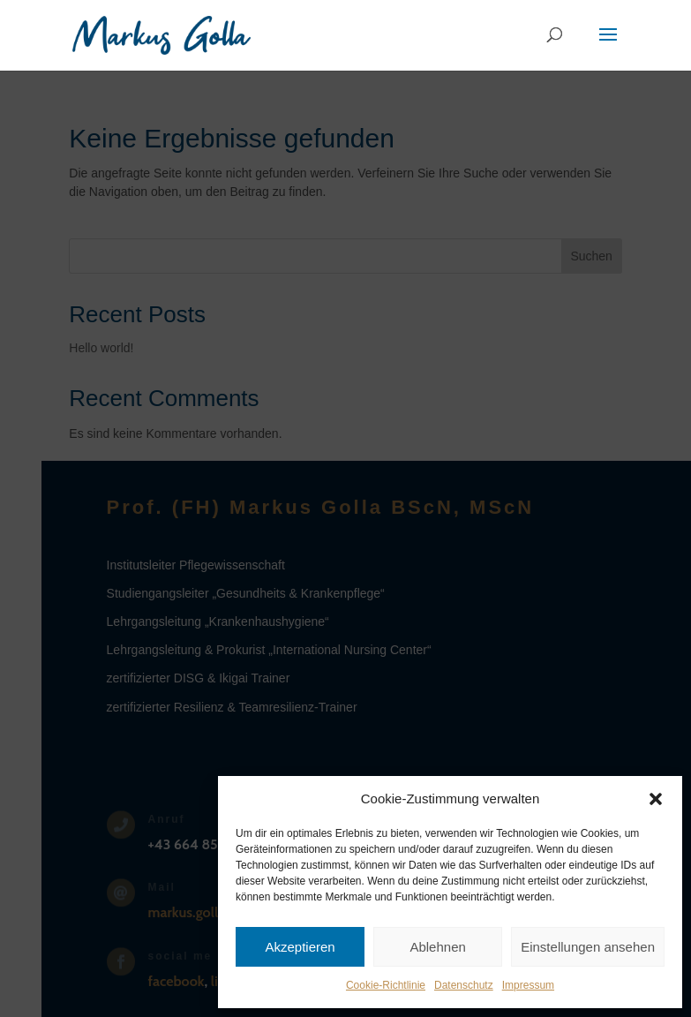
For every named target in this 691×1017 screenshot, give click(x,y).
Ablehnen (437, 946)
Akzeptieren (299, 946)
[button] (656, 799)
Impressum (528, 985)
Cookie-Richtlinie (385, 985)
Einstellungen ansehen (588, 946)
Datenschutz (463, 985)
